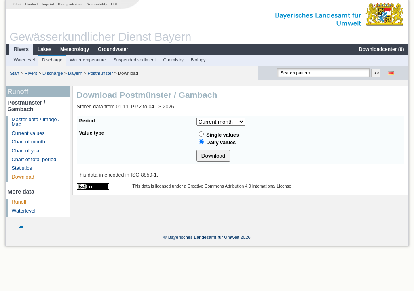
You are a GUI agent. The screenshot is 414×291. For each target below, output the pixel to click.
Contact (31, 4)
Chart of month (28, 142)
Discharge (52, 59)
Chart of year (26, 151)
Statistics (22, 168)
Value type (91, 133)
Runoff (19, 202)
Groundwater (113, 49)
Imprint (48, 4)
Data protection (70, 4)
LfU (114, 4)
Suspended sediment (134, 59)
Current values (28, 133)
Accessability (97, 4)
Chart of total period (34, 159)
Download (23, 177)
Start (17, 4)
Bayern (75, 73)
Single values (219, 134)
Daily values (217, 142)
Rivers (21, 49)
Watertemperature (88, 59)
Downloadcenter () (381, 49)
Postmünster (100, 73)
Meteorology (74, 49)
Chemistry (173, 59)
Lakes (44, 49)
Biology (198, 59)
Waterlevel (24, 59)
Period (87, 121)
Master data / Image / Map (36, 122)
